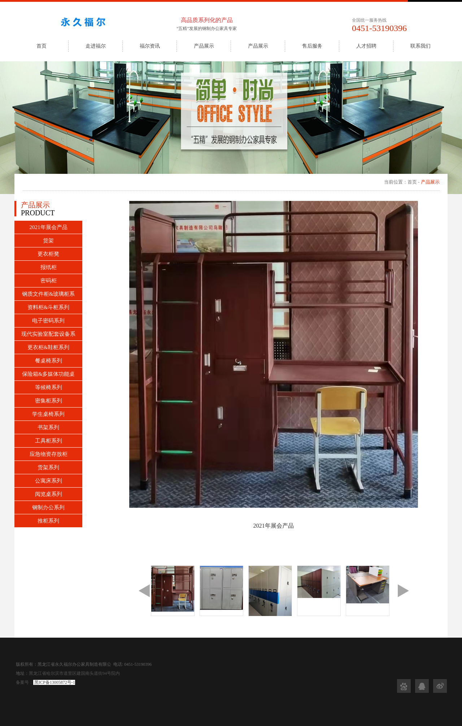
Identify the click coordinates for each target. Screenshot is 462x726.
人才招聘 (366, 46)
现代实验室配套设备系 (48, 334)
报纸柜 (48, 267)
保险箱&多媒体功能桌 (48, 374)
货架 (48, 240)
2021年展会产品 (48, 227)
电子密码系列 (48, 321)
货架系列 (48, 467)
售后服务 (312, 46)
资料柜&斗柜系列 (48, 307)
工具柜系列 (48, 441)
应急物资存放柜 (48, 454)
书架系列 (48, 427)
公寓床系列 (48, 481)
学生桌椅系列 (48, 414)
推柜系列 (48, 521)
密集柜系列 (48, 401)
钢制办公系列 (48, 507)
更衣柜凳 (48, 254)
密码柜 (48, 280)
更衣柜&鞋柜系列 (48, 347)
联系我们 (420, 46)
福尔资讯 (150, 46)
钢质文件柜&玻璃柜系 (48, 294)
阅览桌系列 (48, 494)
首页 (41, 46)
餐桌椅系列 (48, 361)
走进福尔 (96, 46)
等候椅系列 (48, 387)
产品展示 (204, 46)
